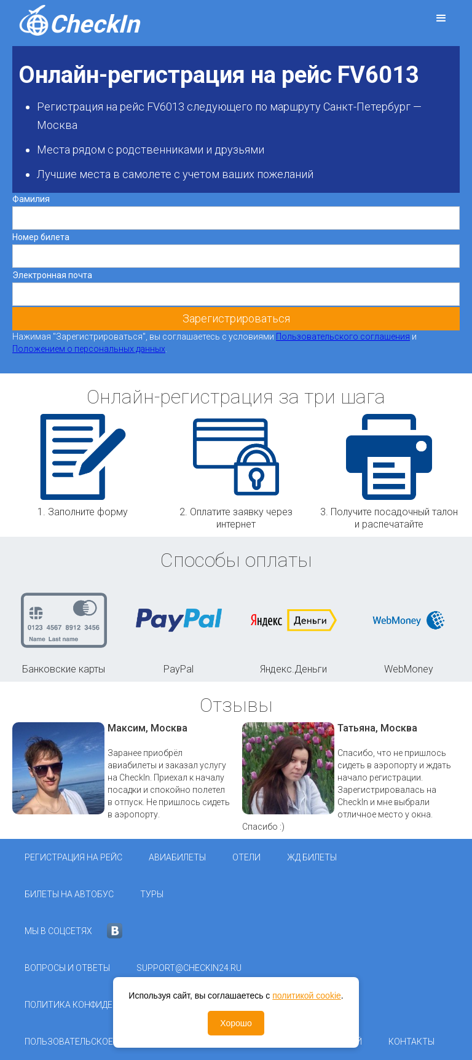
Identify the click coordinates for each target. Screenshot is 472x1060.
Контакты (411, 1041)
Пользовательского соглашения (343, 336)
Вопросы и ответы (67, 968)
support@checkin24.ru (189, 968)
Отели (246, 857)
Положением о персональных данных (88, 349)
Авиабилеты (177, 857)
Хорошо (236, 1023)
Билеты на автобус (69, 894)
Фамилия (31, 199)
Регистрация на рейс (73, 857)
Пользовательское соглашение (98, 1041)
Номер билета (40, 237)
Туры (151, 894)
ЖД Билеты (312, 857)
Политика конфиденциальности (100, 1005)
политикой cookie (306, 995)
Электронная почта (52, 275)
